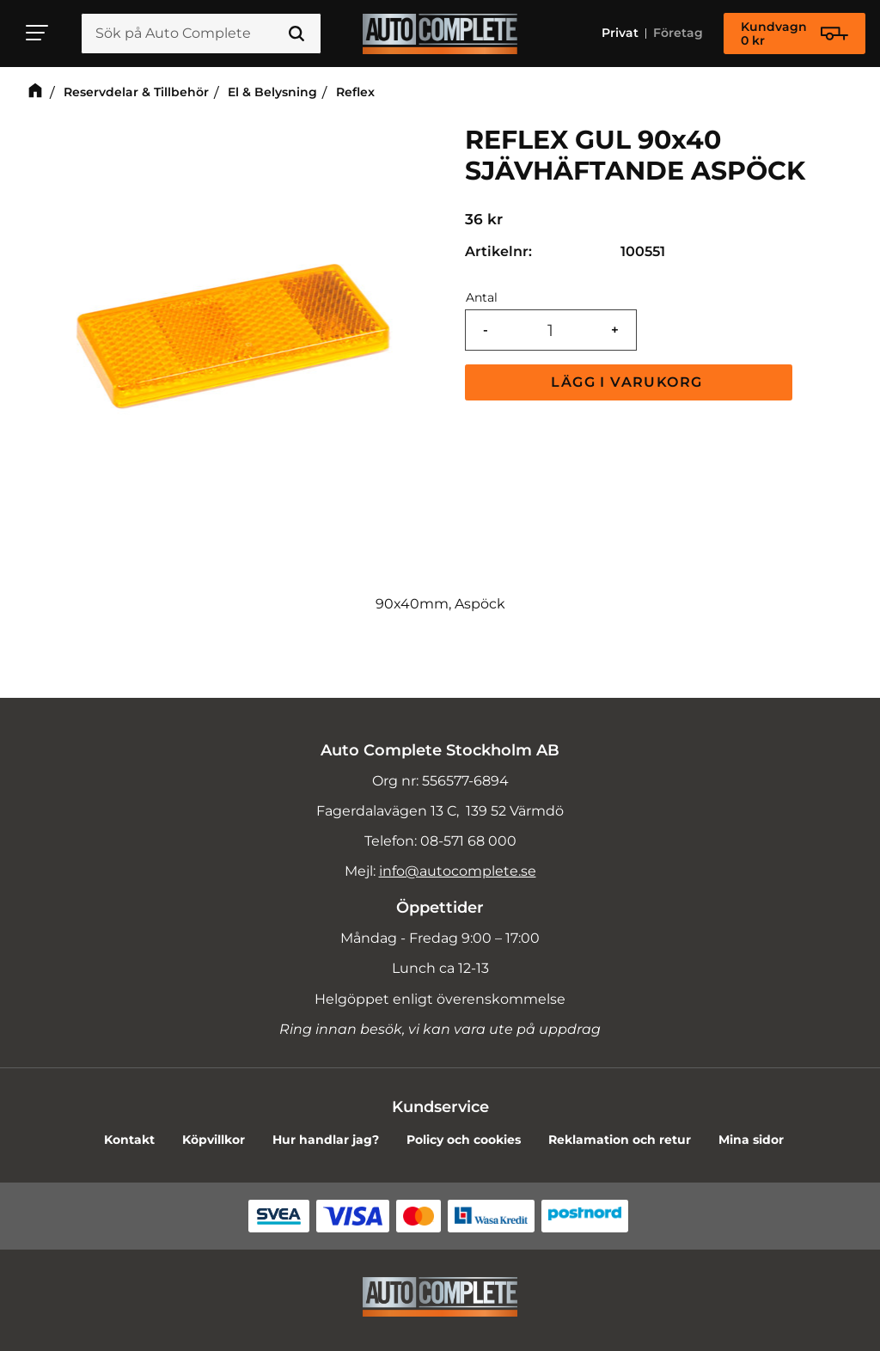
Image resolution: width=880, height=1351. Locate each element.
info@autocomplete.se (457, 871)
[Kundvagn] (794, 33)
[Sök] (296, 33)
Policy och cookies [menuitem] (463, 1139)
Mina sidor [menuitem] (751, 1139)
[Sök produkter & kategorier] (201, 33)
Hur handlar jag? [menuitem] (325, 1139)
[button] (37, 32)
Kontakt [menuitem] (129, 1139)
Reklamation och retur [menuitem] (619, 1139)
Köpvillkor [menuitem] (213, 1139)
